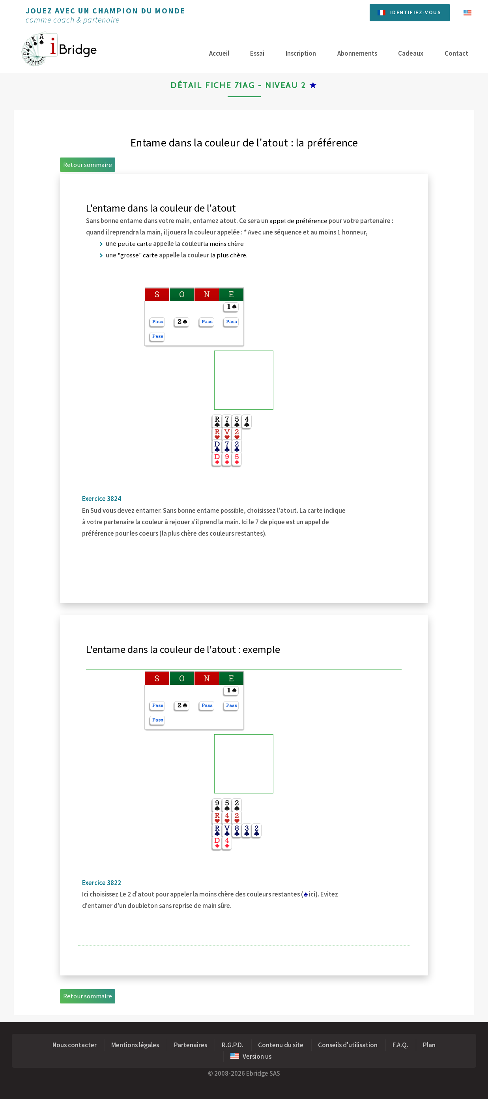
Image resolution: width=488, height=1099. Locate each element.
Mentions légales (135, 1045)
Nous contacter (74, 1045)
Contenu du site (280, 1045)
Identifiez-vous (415, 12)
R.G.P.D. (232, 1045)
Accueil (219, 53)
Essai (257, 53)
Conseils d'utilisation (348, 1045)
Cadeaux (410, 53)
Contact (456, 53)
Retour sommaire (87, 165)
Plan (429, 1045)
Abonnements (357, 53)
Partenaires (190, 1045)
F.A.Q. (400, 1045)
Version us (250, 1056)
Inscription (301, 53)
